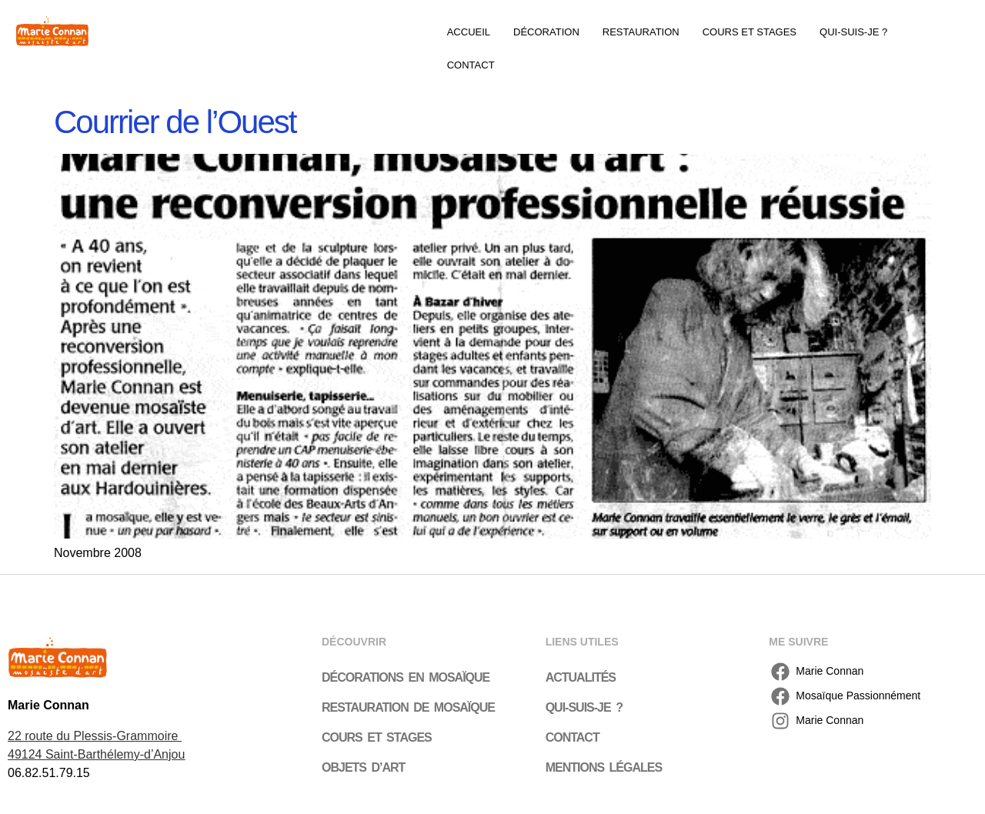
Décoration (546, 32)
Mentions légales (604, 767)
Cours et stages (749, 32)
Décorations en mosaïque (405, 677)
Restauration (641, 32)
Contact (471, 65)
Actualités (581, 677)
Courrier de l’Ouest (175, 122)
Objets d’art (363, 767)
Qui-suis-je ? (853, 32)
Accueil (468, 32)
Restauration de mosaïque (408, 707)
